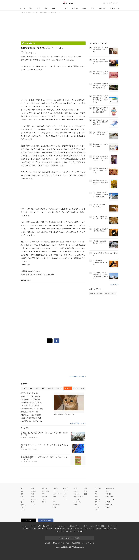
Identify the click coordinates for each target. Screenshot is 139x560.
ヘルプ (107, 507)
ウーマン (79, 528)
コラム (84, 8)
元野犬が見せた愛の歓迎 (29, 393)
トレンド (64, 8)
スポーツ (54, 8)
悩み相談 (62, 528)
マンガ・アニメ (57, 494)
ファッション (56, 504)
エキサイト (116, 3)
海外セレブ (34, 499)
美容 (115, 528)
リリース (108, 491)
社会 (22, 491)
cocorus (56, 528)
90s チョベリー (78, 502)
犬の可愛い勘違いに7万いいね (31, 421)
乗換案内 (98, 528)
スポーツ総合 (45, 491)
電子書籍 (80, 531)
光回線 (34, 528)
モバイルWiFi (49, 528)
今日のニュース (115, 8)
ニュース (22, 8)
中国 (22, 507)
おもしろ (75, 8)
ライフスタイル (78, 496)
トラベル (76, 499)
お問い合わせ (90, 543)
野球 (43, 494)
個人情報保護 (76, 543)
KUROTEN (33, 526)
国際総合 (23, 505)
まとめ (22, 499)
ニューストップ (107, 3)
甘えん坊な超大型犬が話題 (30, 405)
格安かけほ (41, 528)
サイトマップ (109, 504)
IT (53, 499)
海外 (38, 8)
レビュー (55, 491)
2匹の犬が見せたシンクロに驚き (32, 408)
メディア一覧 (109, 496)
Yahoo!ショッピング (110, 293)
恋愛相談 (69, 528)
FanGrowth (55, 526)
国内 (31, 8)
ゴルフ (44, 499)
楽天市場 (99, 293)
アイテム (91, 526)
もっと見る (114, 284)
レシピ (86, 528)
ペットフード (60, 531)
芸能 (45, 8)
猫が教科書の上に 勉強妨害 (30, 399)
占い (74, 528)
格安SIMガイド (26, 528)
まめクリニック (63, 526)
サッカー (44, 496)
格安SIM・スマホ (112, 526)
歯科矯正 (109, 528)
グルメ (54, 502)
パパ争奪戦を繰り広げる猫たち (31, 402)
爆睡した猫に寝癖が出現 (29, 412)
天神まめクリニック (75, 526)
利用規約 (54, 543)
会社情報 (47, 543)
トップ (24, 388)
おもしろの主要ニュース (77, 423)
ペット (65, 499)
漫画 (92, 8)
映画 (32, 494)
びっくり (65, 491)
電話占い (102, 526)
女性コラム (77, 494)
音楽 (32, 496)
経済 (22, 494)
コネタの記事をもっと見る (77, 376)
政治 (22, 496)
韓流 (32, 502)
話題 (85, 494)
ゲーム (54, 496)
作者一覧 (108, 494)
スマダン (76, 491)
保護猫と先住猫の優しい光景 (31, 418)
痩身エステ (73, 531)
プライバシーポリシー (64, 543)
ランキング (102, 8)
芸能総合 (33, 491)
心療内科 (84, 526)
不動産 (104, 528)
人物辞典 (108, 502)
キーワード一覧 (110, 499)
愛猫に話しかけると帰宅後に (31, 415)
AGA (67, 531)
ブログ (97, 526)
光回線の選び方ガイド (44, 526)
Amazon (92, 293)
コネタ (65, 494)
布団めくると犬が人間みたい (31, 396)
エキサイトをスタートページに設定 (69, 538)
